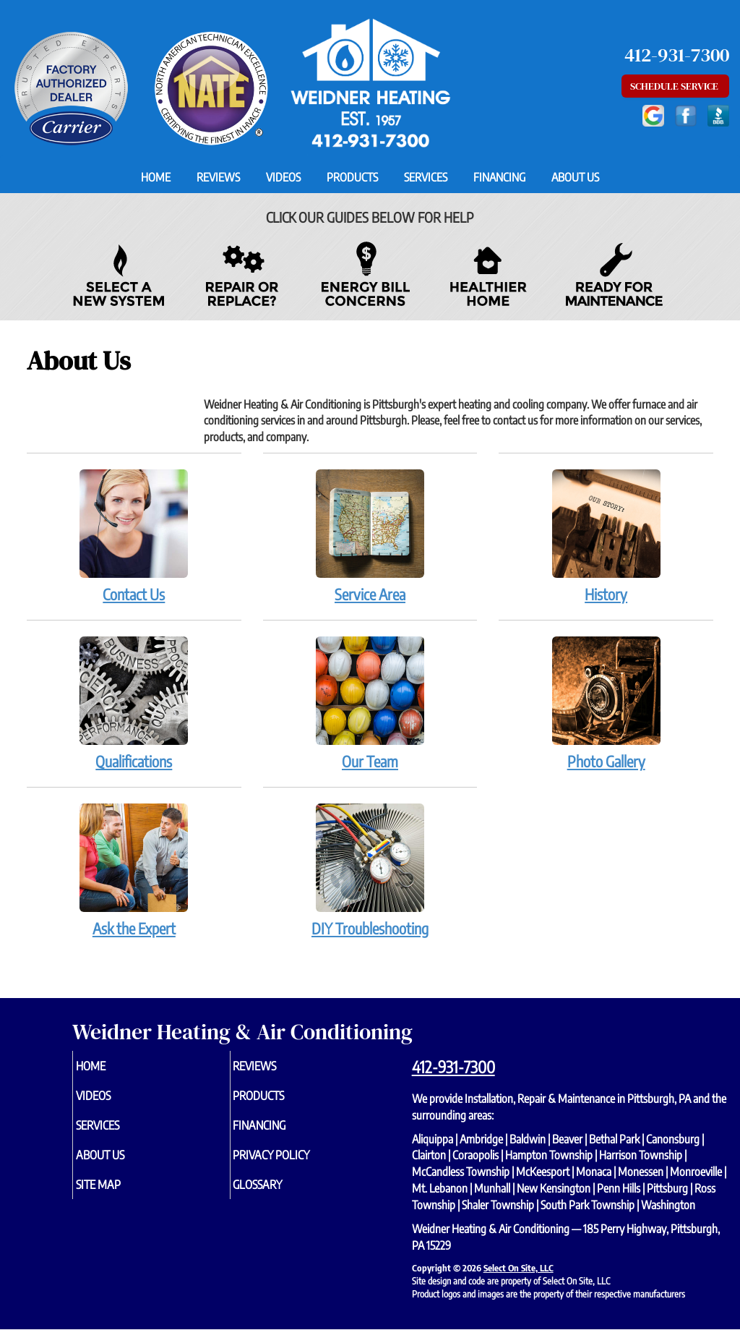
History (606, 536)
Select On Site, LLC (518, 1268)
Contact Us (134, 536)
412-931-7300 (453, 1067)
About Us (575, 177)
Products (352, 177)
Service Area (370, 536)
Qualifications (134, 703)
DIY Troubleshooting (370, 870)
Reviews (218, 177)
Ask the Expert (134, 870)
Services (425, 177)
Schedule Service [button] (675, 86)
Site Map (121, 1194)
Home (156, 177)
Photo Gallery (606, 703)
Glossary (281, 1194)
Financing (499, 177)
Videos (283, 177)
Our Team (370, 703)
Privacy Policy (297, 1162)
